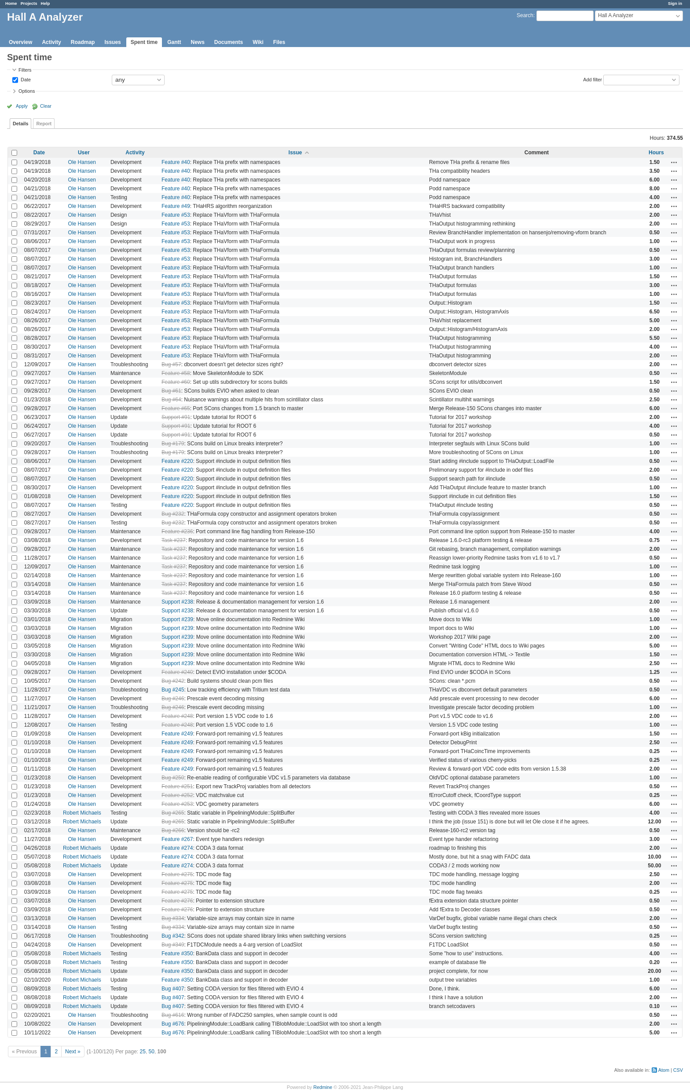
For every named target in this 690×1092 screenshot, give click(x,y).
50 (151, 1051)
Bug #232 (172, 514)
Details (20, 123)
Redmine (322, 1087)
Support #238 (177, 602)
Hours (656, 152)
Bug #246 (172, 698)
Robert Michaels (82, 813)
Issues (112, 42)
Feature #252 (177, 795)
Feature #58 (175, 373)
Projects (29, 3)
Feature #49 (175, 206)
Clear (45, 106)
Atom (663, 1070)
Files (279, 42)
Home (11, 3)
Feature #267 (177, 839)
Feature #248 (177, 716)
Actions (674, 162)
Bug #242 (172, 681)
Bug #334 (172, 918)
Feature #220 (177, 461)
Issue (295, 152)
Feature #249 (177, 734)
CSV (678, 1070)
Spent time (144, 42)
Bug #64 (171, 400)
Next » (73, 1051)
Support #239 (177, 619)
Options (26, 91)
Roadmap (83, 42)
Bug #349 (172, 945)
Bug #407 (172, 989)
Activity (51, 42)
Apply (22, 106)
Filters (24, 70)
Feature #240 (177, 672)
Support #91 (175, 417)
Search (525, 15)
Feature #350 (177, 953)
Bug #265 (172, 813)
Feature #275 (177, 874)
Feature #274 (177, 848)
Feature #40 (175, 162)
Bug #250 (172, 778)
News (197, 42)
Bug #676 (172, 1024)
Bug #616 (172, 1015)
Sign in (675, 3)
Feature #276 (177, 901)
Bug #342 (172, 936)
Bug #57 (171, 364)
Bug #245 (172, 690)
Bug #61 (171, 391)
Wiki (258, 42)
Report (43, 123)
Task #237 (173, 540)
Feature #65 (175, 408)
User (84, 152)
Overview (20, 42)
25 (143, 1051)
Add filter (592, 79)
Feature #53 (175, 215)
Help (45, 3)
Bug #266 (172, 830)
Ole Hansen (82, 162)
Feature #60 (175, 382)
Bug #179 (172, 443)
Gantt (174, 42)
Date (25, 79)
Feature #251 (177, 786)
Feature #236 (177, 531)
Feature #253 (177, 804)
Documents (228, 42)
